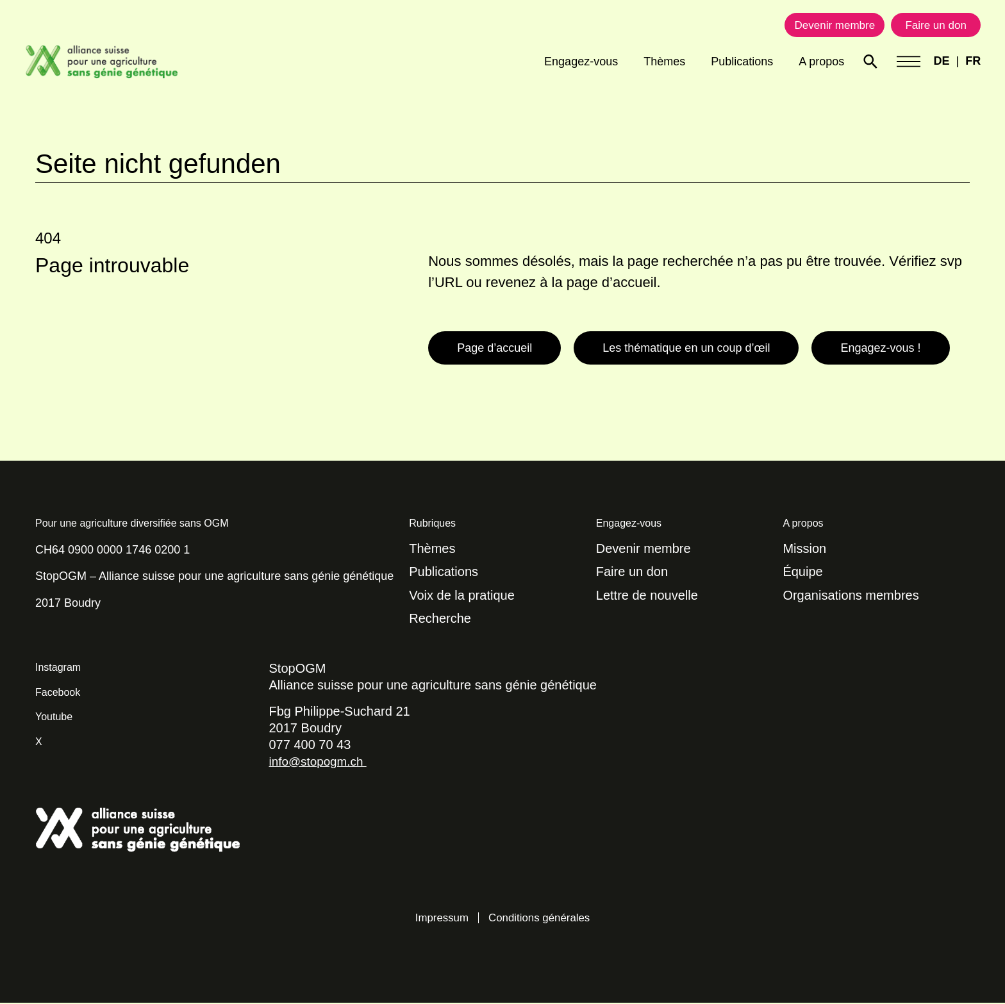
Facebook (57, 692)
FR (962, 60)
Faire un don (632, 571)
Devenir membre (643, 548)
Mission (804, 548)
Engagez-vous (568, 61)
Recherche (440, 618)
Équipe (802, 571)
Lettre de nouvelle (647, 595)
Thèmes (651, 61)
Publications (729, 61)
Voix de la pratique (462, 595)
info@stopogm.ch (321, 761)
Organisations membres (850, 595)
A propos (808, 61)
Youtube (53, 716)
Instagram (58, 667)
